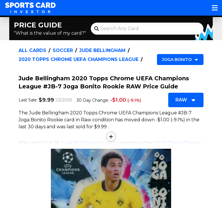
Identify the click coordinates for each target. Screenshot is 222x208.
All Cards (32, 50)
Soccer (63, 50)
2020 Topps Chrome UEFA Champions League (78, 59)
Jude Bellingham (102, 50)
